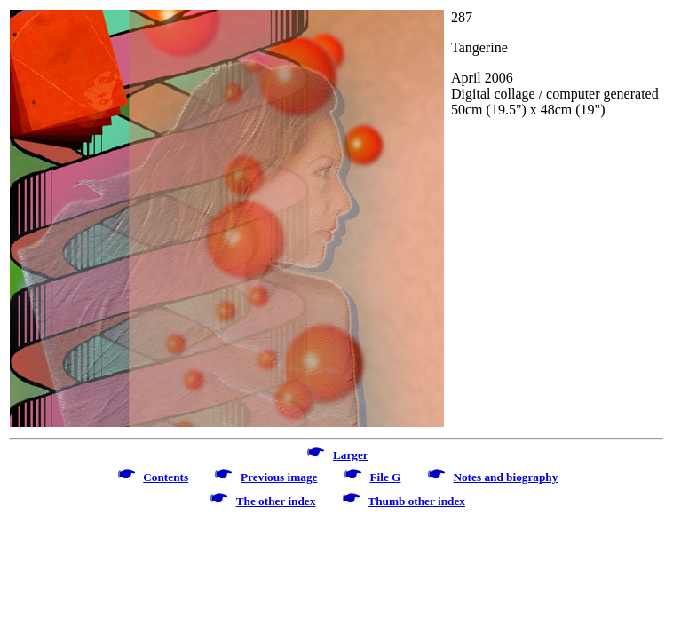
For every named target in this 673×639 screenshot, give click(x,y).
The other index (276, 501)
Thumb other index (416, 501)
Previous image (279, 477)
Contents (165, 477)
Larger (350, 455)
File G (384, 477)
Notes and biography (505, 477)
